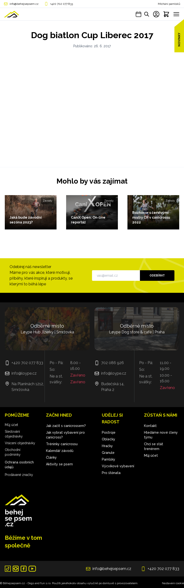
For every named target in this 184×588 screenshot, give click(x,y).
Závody (47, 200)
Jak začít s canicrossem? (66, 426)
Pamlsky (108, 459)
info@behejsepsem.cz (24, 4)
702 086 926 (112, 362)
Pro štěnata (111, 473)
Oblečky (108, 439)
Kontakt (150, 426)
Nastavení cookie (173, 583)
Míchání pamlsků (169, 4)
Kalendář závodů (59, 451)
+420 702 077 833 (61, 4)
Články (51, 457)
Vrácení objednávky (20, 443)
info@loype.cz (24, 373)
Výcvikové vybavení (118, 466)
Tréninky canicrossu (62, 444)
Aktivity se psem (59, 464)
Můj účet (11, 425)
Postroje (108, 432)
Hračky (107, 446)
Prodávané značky (19, 475)
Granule (108, 453)
